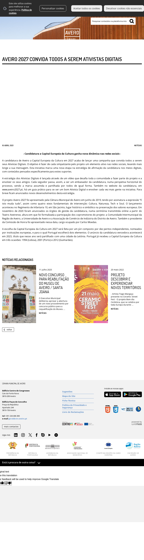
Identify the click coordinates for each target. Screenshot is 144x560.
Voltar (9, 329)
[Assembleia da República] (52, 450)
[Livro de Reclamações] (78, 412)
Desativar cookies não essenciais (124, 8)
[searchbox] (113, 21)
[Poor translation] (8, 483)
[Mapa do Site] (78, 396)
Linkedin (16, 435)
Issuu (43, 435)
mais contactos (11, 426)
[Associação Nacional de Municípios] (77, 449)
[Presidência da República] (12, 449)
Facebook (36, 435)
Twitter (30, 435)
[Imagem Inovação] (72, 24)
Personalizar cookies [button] (53, 8)
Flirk (56, 435)
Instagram (23, 435)
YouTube (49, 436)
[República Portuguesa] (32, 449)
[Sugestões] (78, 391)
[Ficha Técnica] (78, 400)
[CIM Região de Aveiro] (133, 449)
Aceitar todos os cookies (86, 8)
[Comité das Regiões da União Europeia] (108, 449)
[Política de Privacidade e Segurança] (78, 406)
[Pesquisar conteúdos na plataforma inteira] (132, 21)
